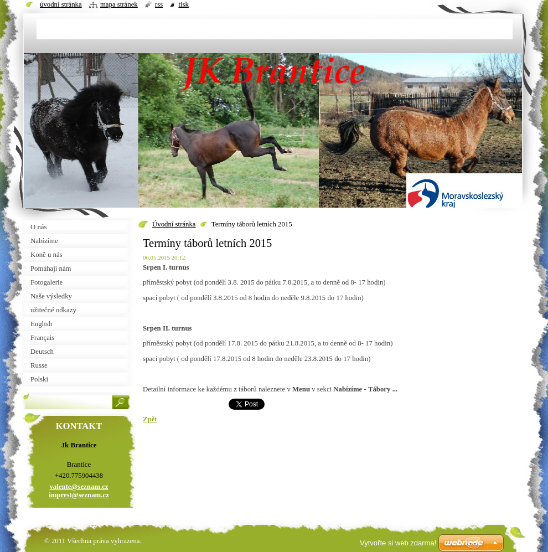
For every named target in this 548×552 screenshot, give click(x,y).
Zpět (150, 419)
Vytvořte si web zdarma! (398, 543)
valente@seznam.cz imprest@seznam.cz (79, 491)
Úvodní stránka (174, 224)
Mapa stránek (119, 4)
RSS (159, 4)
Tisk (183, 4)
